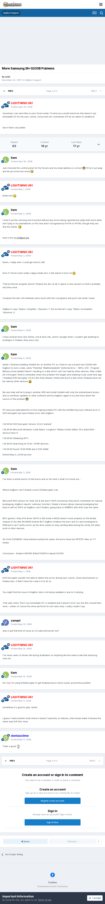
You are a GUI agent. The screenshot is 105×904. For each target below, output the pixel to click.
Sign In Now (52, 822)
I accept (95, 898)
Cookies (52, 882)
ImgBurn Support (33, 80)
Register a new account (52, 800)
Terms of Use (44, 900)
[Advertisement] (53, 41)
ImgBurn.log (23, 237)
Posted (21, 107)
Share (25, 841)
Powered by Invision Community (52, 886)
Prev (10, 91)
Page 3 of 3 (52, 91)
